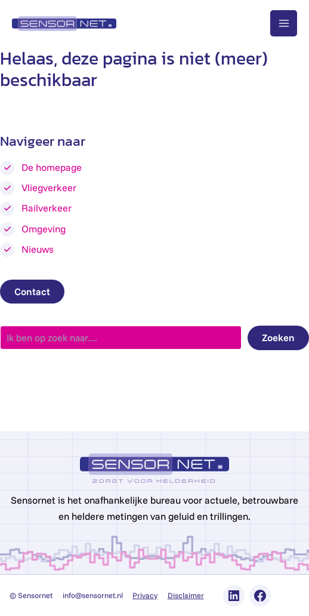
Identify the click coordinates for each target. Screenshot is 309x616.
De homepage (51, 167)
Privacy (144, 595)
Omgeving (43, 229)
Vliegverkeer (48, 188)
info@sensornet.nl (93, 595)
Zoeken (278, 338)
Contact (32, 292)
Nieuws (37, 249)
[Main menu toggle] (283, 23)
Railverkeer (46, 208)
